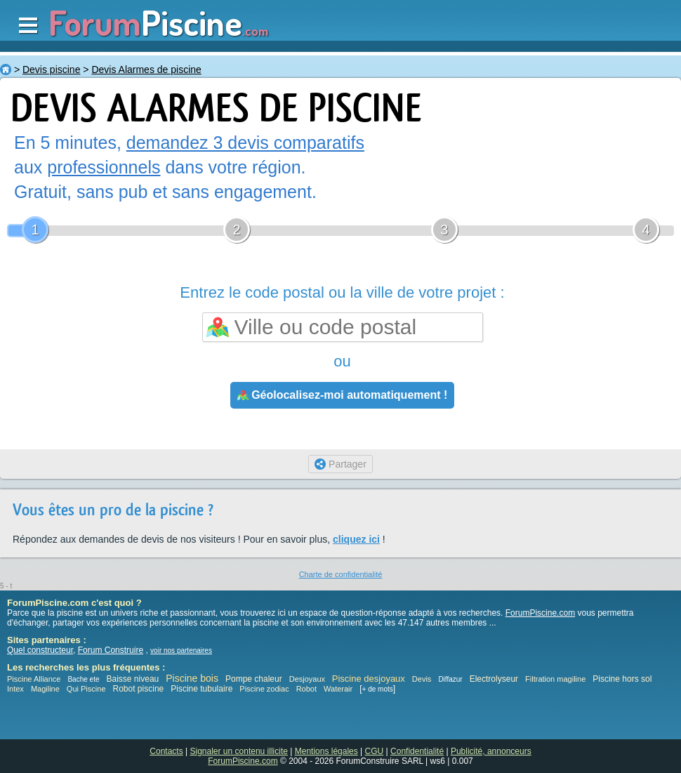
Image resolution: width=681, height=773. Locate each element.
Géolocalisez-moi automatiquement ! (342, 395)
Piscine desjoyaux (368, 678)
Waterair (338, 689)
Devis (422, 679)
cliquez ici (356, 539)
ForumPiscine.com (540, 613)
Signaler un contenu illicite (239, 751)
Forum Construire (110, 650)
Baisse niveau (133, 679)
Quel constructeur (40, 650)
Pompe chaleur (254, 679)
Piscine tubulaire (201, 689)
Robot (306, 689)
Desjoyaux (308, 679)
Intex (15, 689)
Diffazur (450, 679)
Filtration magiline (555, 679)
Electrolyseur (494, 679)
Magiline (45, 689)
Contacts (166, 751)
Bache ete (83, 679)
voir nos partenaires (181, 650)
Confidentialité (417, 751)
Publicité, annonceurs (491, 751)
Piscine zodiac (264, 689)
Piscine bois (192, 678)
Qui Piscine (86, 689)
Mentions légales (326, 751)
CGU (374, 751)
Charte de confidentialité (341, 574)
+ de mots (377, 689)
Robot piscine (138, 689)
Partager (340, 464)
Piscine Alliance (33, 679)
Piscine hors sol (622, 679)
